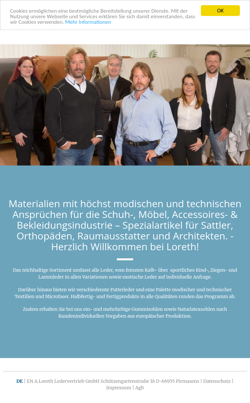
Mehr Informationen (88, 21)
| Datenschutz (215, 381)
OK (220, 10)
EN (30, 381)
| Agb (137, 388)
